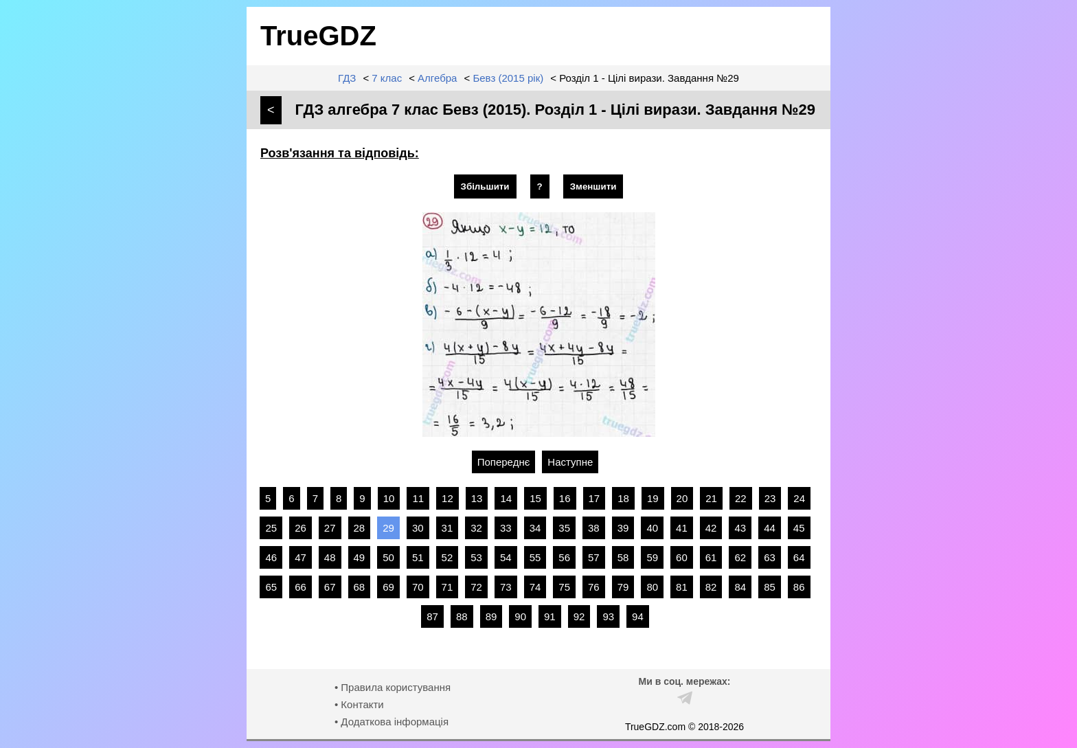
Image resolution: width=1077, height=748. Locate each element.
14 (506, 498)
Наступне (570, 462)
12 (447, 498)
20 (682, 498)
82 (711, 587)
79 (623, 587)
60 (682, 557)
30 (418, 528)
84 (740, 587)
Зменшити (593, 186)
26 (300, 528)
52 (447, 557)
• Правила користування (393, 687)
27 (330, 528)
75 (564, 587)
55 (535, 557)
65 (271, 587)
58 (623, 557)
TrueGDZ (318, 36)
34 (535, 528)
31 (447, 528)
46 (271, 557)
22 (741, 498)
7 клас (387, 78)
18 (623, 498)
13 (477, 498)
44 (769, 528)
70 (418, 587)
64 (799, 557)
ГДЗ (347, 78)
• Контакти (359, 704)
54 (506, 557)
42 (711, 528)
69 (388, 587)
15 (535, 498)
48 (330, 557)
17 (594, 498)
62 (740, 557)
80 (652, 587)
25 (271, 528)
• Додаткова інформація (392, 721)
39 (623, 528)
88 (462, 616)
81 (682, 587)
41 (682, 528)
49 (359, 557)
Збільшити (485, 186)
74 (535, 587)
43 (740, 528)
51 (418, 557)
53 (476, 557)
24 (799, 498)
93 (608, 616)
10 (389, 498)
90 (520, 616)
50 (388, 557)
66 (300, 587)
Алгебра (437, 78)
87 (432, 616)
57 (594, 557)
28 (359, 528)
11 (418, 498)
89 (491, 616)
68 (359, 587)
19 (653, 498)
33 (506, 528)
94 (638, 616)
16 (565, 498)
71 (447, 587)
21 (711, 498)
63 (769, 557)
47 (300, 557)
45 (799, 528)
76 (594, 587)
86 (799, 587)
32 (476, 528)
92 (579, 616)
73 (506, 587)
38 (594, 528)
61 (711, 557)
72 (476, 587)
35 (564, 528)
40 (652, 528)
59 (652, 557)
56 (564, 557)
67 (330, 587)
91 (550, 616)
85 (769, 587)
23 (770, 498)
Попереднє (503, 462)
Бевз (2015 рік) (508, 78)
